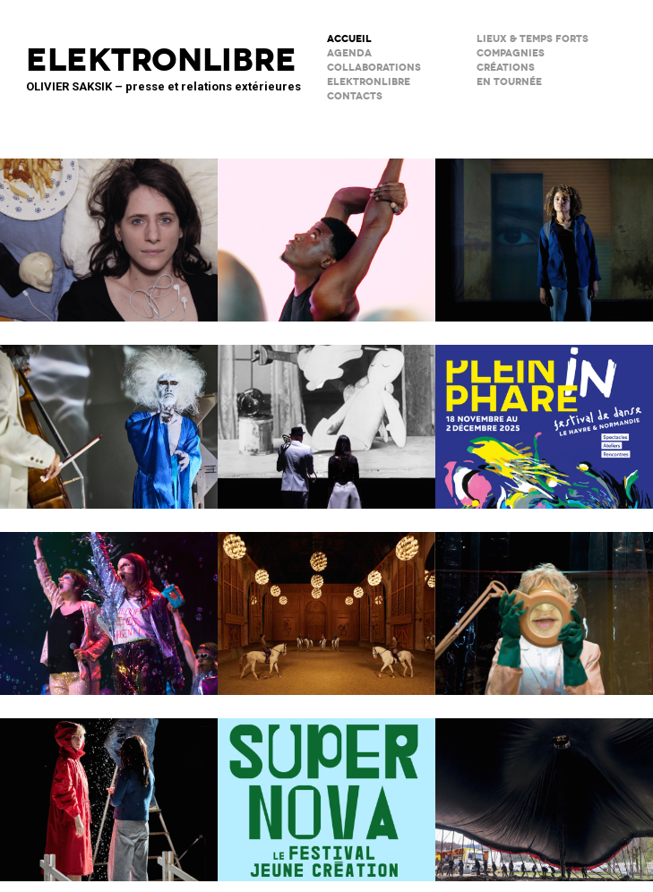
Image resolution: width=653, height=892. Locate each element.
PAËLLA (109, 602)
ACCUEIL (349, 39)
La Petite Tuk (544, 228)
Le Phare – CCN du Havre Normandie (544, 415)
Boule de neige (109, 788)
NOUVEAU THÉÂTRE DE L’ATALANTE (544, 602)
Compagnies (511, 53)
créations (506, 68)
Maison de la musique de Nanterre (109, 415)
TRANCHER (109, 228)
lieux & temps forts (533, 39)
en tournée (509, 82)
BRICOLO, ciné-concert (326, 415)
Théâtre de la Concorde (326, 228)
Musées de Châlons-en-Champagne (326, 602)
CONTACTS (354, 96)
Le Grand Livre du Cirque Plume (544, 788)
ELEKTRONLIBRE (368, 82)
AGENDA (349, 53)
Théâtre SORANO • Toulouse (326, 788)
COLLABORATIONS (374, 68)
